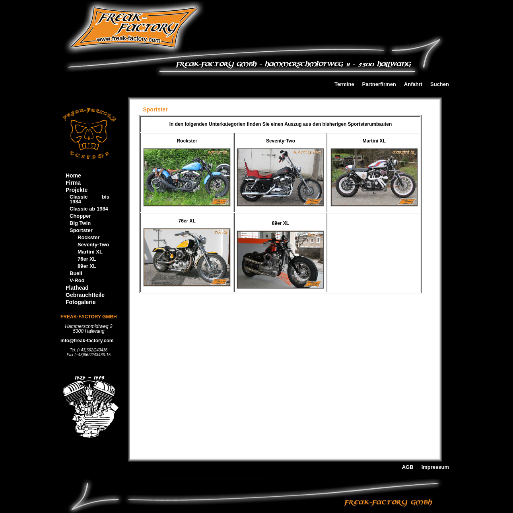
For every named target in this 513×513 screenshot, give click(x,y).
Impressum (435, 467)
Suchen (439, 84)
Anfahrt (413, 84)
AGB (408, 467)
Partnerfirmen (379, 84)
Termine (344, 84)
